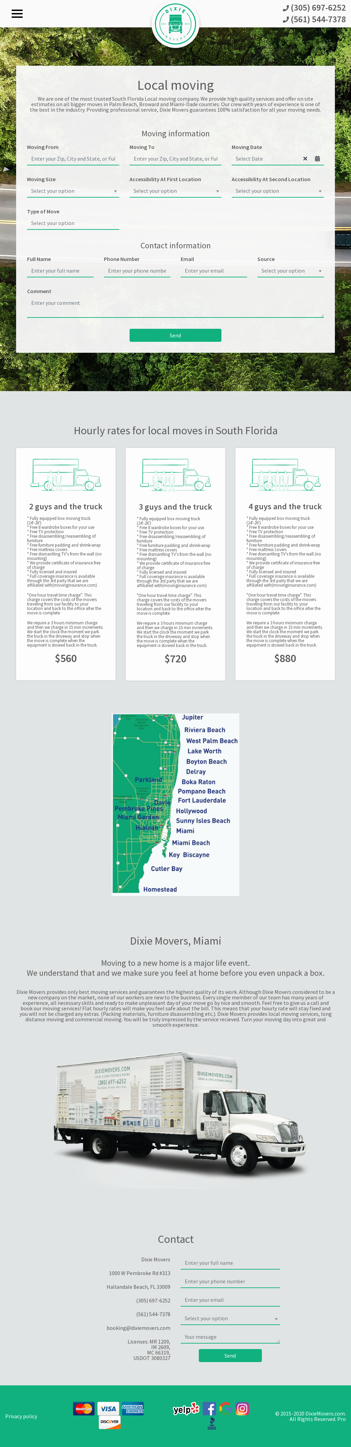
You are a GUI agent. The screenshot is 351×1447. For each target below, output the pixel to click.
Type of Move (43, 211)
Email (187, 259)
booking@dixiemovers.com (138, 1327)
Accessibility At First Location (165, 179)
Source (266, 259)
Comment (39, 291)
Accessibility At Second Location (271, 179)
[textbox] (71, 191)
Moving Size (41, 179)
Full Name (39, 259)
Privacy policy (21, 1416)
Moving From (43, 147)
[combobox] (73, 191)
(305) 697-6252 (314, 7)
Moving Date (247, 147)
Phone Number (122, 259)
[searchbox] (73, 223)
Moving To (142, 147)
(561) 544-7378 (314, 19)
